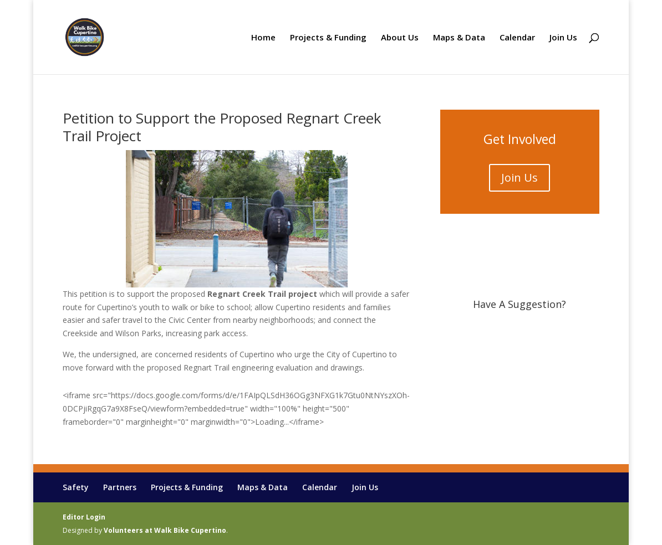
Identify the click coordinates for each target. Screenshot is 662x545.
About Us (400, 38)
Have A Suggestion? (519, 304)
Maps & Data (459, 38)
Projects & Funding (328, 38)
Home (263, 38)
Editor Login (84, 517)
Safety (76, 487)
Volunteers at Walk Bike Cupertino (165, 530)
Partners (119, 487)
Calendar (517, 38)
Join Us (563, 38)
